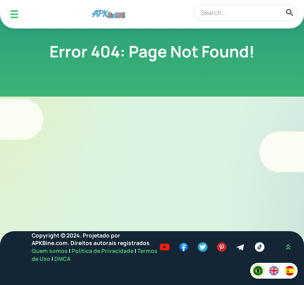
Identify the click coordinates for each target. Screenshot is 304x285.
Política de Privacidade (103, 251)
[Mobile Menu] (14, 14)
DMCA (62, 258)
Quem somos (50, 251)
